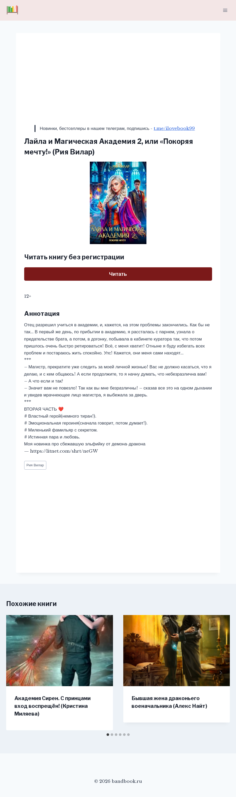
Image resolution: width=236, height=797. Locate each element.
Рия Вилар (35, 465)
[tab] (108, 734)
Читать (118, 274)
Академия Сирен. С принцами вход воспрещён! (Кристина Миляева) (52, 706)
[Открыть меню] (225, 10)
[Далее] (220, 673)
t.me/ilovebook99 (174, 128)
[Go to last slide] (15, 673)
